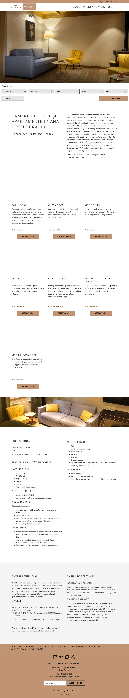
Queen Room (56, 205)
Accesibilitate (96, 646)
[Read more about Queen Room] (64, 188)
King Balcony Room (24, 355)
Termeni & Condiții (78, 646)
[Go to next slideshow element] (117, 79)
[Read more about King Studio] (101, 188)
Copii (108, 91)
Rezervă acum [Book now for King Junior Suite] (64, 313)
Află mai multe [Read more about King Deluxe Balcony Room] (91, 306)
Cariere (33, 646)
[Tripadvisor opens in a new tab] (61, 657)
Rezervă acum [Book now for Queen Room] (64, 237)
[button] (11, 91)
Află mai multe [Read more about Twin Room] (18, 230)
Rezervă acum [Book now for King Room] (28, 313)
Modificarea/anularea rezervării (27, 649)
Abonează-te (75, 683)
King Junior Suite (59, 278)
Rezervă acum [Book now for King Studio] (101, 237)
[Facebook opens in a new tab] (55, 657)
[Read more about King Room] (28, 262)
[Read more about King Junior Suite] (64, 262)
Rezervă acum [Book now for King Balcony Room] (28, 387)
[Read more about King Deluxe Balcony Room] (101, 262)
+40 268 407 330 (66, 674)
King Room (19, 278)
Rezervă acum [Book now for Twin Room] (28, 237)
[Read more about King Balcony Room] (28, 338)
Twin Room (19, 205)
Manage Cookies (64, 695)
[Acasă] (76, 7)
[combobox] (75, 91)
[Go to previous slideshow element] (109, 79)
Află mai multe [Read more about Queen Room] (54, 230)
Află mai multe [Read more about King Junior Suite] (54, 306)
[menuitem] (16, 646)
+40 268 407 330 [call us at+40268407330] (106, 1)
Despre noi (16, 646)
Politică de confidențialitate (53, 646)
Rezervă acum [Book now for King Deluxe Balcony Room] (101, 313)
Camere (59, 91)
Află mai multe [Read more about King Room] (18, 306)
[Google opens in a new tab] (73, 657)
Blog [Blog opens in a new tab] (25, 646)
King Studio (92, 205)
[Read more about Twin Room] (28, 188)
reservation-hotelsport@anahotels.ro (67, 677)
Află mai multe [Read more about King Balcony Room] (18, 380)
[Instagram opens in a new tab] (67, 657)
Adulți (84, 91)
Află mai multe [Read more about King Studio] (91, 230)
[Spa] (110, 7)
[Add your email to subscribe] (55, 683)
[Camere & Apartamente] (94, 7)
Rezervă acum (113, 98)
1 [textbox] (75, 91)
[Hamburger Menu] (115, 7)
